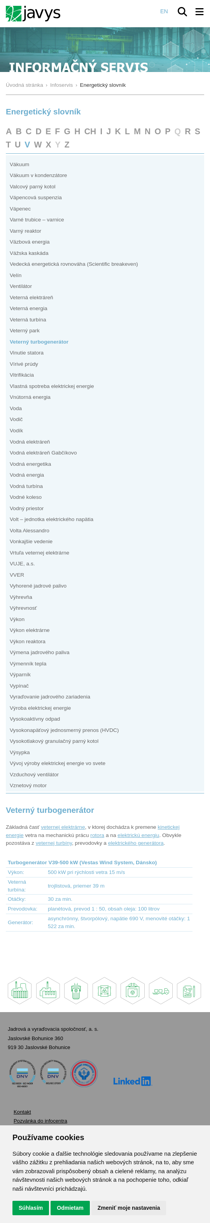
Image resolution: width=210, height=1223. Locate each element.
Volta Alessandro (29, 530)
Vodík (16, 430)
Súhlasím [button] (31, 1208)
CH (90, 131)
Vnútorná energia (30, 397)
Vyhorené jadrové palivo (38, 586)
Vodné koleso (26, 497)
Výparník (20, 674)
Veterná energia (28, 308)
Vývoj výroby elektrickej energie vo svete (57, 763)
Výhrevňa (21, 597)
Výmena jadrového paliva (40, 652)
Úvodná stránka (24, 85)
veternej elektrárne (63, 827)
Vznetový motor (28, 785)
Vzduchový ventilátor (34, 774)
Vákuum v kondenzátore (38, 175)
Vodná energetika (30, 464)
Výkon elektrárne (30, 630)
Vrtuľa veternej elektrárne (39, 553)
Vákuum (19, 164)
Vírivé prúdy (24, 364)
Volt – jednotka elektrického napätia (51, 519)
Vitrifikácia (22, 375)
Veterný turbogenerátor (39, 342)
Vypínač (19, 686)
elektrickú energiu (138, 835)
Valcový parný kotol (33, 187)
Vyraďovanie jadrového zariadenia (50, 697)
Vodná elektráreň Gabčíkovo (43, 453)
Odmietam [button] (70, 1208)
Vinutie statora (27, 353)
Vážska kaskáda (29, 253)
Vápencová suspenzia (36, 197)
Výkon (17, 619)
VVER (17, 575)
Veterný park (25, 330)
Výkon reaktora (28, 641)
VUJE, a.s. (22, 564)
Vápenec (20, 209)
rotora (97, 835)
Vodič (16, 419)
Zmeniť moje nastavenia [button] (129, 1208)
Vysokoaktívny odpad (35, 719)
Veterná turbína (28, 320)
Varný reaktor (25, 231)
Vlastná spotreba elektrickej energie (52, 386)
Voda (16, 408)
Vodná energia (27, 475)
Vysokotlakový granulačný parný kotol (54, 741)
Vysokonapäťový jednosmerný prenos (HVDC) (64, 730)
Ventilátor (21, 286)
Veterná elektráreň (31, 297)
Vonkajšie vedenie (31, 541)
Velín (15, 275)
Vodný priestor (27, 508)
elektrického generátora (136, 843)
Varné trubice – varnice (37, 220)
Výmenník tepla (28, 664)
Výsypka (20, 752)
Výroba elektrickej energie (40, 708)
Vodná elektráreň (30, 442)
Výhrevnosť (23, 608)
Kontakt (22, 1112)
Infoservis (61, 85)
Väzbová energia (30, 242)
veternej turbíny (54, 843)
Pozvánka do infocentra (40, 1121)
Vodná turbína (26, 486)
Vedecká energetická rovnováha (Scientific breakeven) (74, 264)
